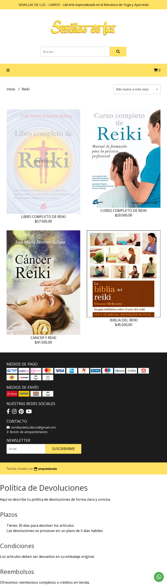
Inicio (11, 89)
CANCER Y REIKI (43, 337)
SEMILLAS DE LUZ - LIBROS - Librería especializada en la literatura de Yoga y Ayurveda (83, 4)
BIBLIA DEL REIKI (124, 320)
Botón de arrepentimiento (27, 432)
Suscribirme (63, 448)
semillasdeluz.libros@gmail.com (31, 427)
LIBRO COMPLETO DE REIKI (43, 216)
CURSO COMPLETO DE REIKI (123, 210)
